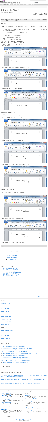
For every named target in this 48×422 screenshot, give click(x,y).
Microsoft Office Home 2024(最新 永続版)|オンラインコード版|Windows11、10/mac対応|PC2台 (20, 383)
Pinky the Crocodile (29, 407)
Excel (10, 4)
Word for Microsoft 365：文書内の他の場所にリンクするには (15, 357)
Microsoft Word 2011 (5, 335)
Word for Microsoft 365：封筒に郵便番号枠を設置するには (14, 346)
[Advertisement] (24, 286)
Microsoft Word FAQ (5, 324)
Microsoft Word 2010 (6, 248)
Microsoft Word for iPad (5, 338)
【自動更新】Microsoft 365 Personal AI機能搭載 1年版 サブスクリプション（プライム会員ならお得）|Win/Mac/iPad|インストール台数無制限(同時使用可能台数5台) (24, 376)
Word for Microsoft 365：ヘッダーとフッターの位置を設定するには (16, 360)
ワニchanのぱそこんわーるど (6, 395)
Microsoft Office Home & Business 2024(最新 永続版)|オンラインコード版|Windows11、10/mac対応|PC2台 (23, 385)
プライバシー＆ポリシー (27, 419)
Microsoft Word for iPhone (6, 340)
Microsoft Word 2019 (5, 306)
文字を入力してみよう (10, 10)
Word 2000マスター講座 (6, 321)
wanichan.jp (27, 395)
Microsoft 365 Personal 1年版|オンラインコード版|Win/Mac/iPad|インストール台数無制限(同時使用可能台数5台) (23, 380)
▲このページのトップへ (42, 296)
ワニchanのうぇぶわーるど (6, 393)
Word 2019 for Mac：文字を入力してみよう (12, 268)
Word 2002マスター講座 (6, 319)
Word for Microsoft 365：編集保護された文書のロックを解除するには (17, 348)
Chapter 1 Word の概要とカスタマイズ (12, 249)
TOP (2, 4)
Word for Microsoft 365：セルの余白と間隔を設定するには (14, 355)
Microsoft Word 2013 (5, 311)
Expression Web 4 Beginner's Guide (8, 413)
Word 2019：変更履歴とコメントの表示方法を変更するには (15, 362)
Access (27, 4)
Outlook (15, 4)
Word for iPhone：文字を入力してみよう (11, 275)
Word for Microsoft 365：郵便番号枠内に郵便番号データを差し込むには (17, 349)
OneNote (33, 4)
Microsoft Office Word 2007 (6, 316)
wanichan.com (24, 370)
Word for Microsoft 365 (5, 303)
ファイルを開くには (11, 259)
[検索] (38, 2)
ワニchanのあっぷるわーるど (6, 399)
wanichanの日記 (4, 409)
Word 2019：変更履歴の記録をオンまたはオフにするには (14, 351)
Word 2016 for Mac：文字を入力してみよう (12, 270)
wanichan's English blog (30, 410)
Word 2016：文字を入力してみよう (10, 269)
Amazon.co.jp (4, 372)
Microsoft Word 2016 (5, 308)
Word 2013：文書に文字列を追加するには (12, 272)
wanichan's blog (28, 401)
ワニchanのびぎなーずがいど (6, 402)
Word (6, 4)
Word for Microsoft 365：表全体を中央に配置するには (13, 358)
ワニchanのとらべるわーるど (31, 398)
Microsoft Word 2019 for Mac (7, 330)
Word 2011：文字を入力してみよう (10, 273)
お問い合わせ (18, 419)
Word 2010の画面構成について (13, 255)
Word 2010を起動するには (13, 253)
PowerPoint (21, 4)
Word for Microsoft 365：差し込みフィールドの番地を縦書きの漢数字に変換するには (20, 353)
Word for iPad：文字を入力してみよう (11, 274)
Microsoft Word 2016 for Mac (7, 333)
